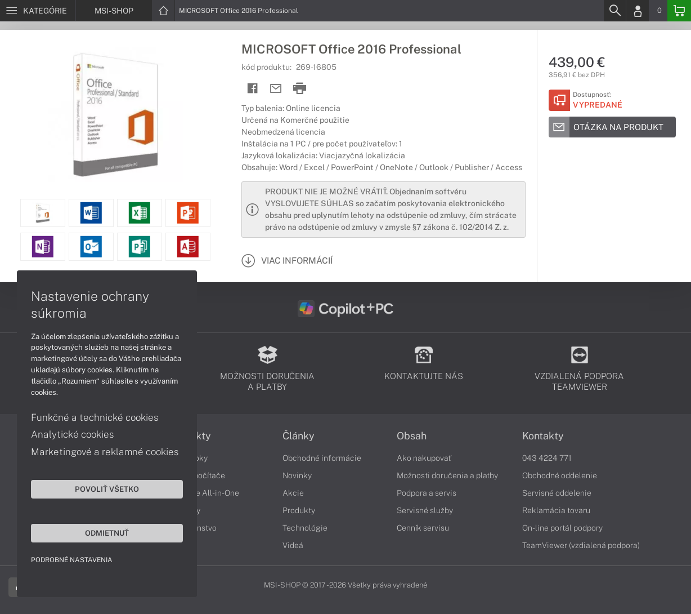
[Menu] (37, 10)
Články (298, 436)
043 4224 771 (547, 457)
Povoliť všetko (107, 488)
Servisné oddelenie (556, 492)
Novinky (297, 475)
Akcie (293, 492)
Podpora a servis (426, 492)
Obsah (412, 436)
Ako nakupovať (424, 457)
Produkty (298, 510)
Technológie (304, 527)
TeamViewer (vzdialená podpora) (581, 545)
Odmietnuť (107, 532)
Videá (292, 545)
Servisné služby (425, 510)
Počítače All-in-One (203, 492)
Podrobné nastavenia (72, 560)
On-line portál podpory (562, 527)
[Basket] (679, 10)
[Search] (614, 10)
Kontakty (543, 436)
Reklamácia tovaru (556, 510)
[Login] (637, 10)
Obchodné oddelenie (559, 475)
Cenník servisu (423, 527)
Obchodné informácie (321, 457)
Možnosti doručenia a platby (447, 475)
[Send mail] (276, 89)
